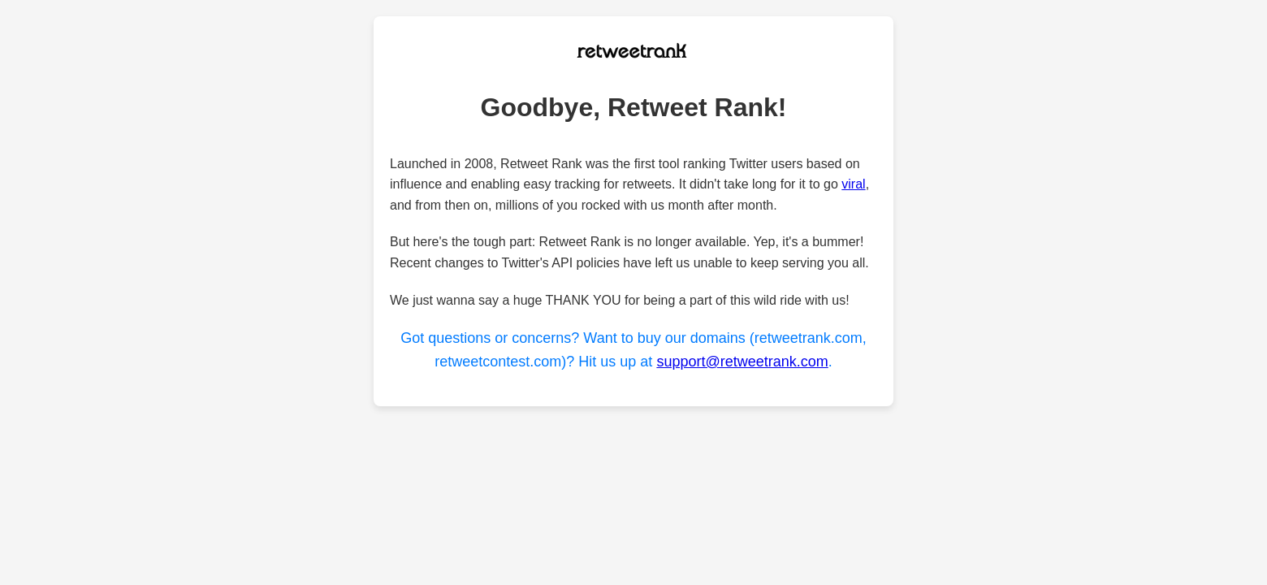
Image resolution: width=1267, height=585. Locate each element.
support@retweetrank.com (742, 361)
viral (853, 184)
